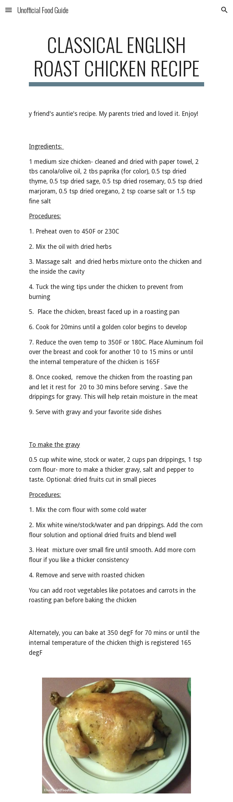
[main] (116, 59)
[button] (8, 10)
